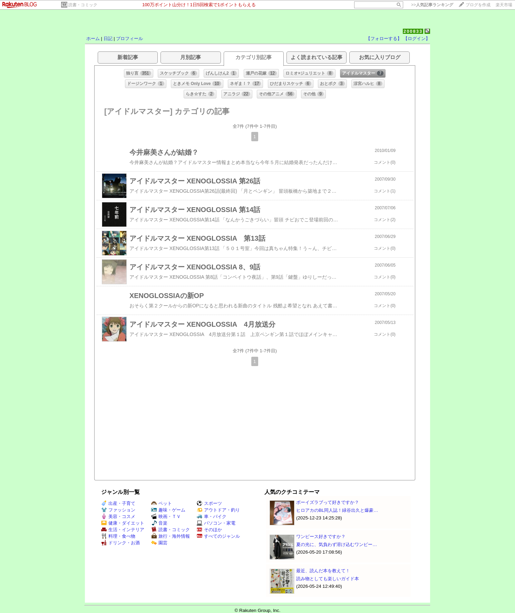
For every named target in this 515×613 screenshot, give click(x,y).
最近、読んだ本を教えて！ (323, 570)
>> (432, 4)
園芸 (159, 542)
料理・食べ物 (118, 536)
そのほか (209, 529)
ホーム (93, 38)
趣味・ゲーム (168, 510)
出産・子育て (118, 503)
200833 (413, 31)
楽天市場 (504, 4)
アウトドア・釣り (218, 510)
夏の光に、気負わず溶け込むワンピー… (336, 544)
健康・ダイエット (122, 523)
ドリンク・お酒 (120, 542)
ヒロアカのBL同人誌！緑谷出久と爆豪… (337, 510)
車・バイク (211, 516)
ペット (161, 503)
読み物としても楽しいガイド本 (327, 578)
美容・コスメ (118, 516)
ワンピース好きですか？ (321, 536)
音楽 (159, 523)
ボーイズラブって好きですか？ (327, 502)
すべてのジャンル (218, 536)
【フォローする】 (384, 38)
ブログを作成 (478, 4)
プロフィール (129, 38)
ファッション (118, 510)
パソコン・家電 (216, 523)
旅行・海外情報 (170, 536)
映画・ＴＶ (166, 516)
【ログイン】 (416, 38)
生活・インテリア (122, 529)
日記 (108, 38)
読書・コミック (82, 4)
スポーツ (209, 503)
